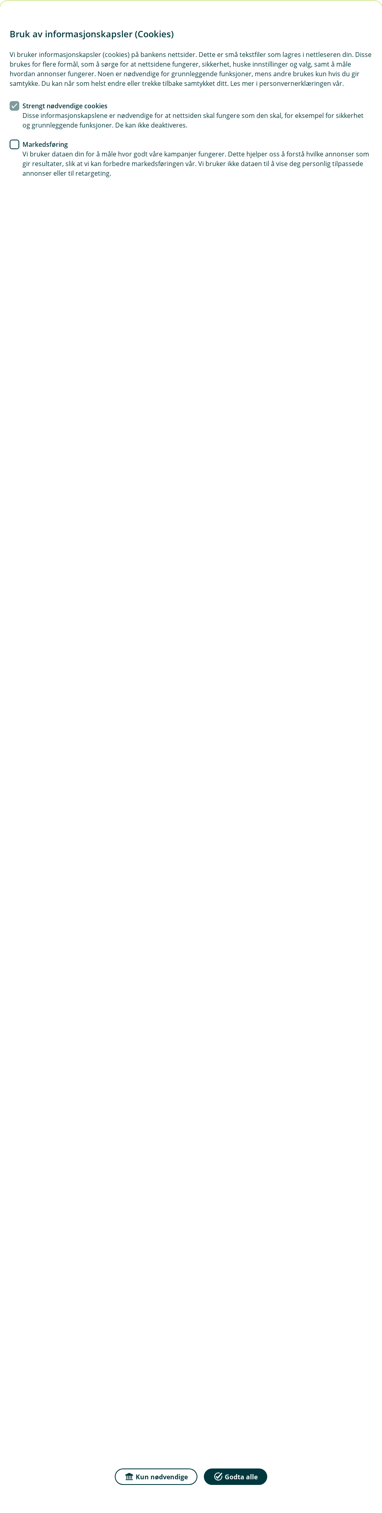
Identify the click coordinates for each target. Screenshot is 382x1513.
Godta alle (235, 1476)
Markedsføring (45, 144)
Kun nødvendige (156, 1476)
